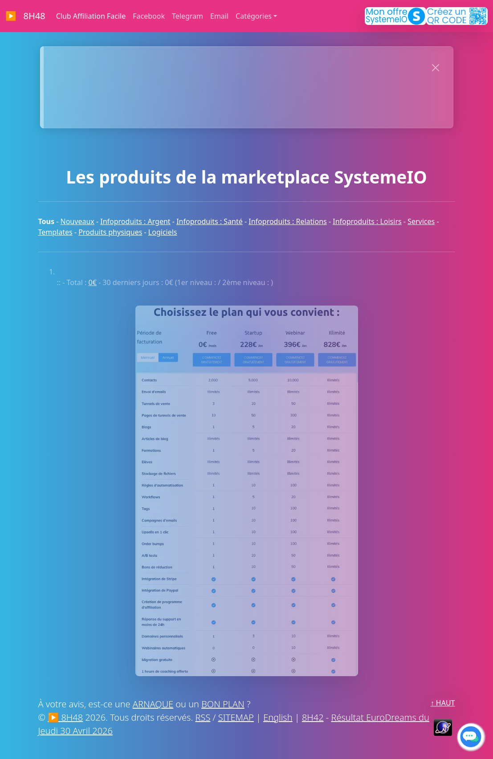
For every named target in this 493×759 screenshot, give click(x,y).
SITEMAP (236, 717)
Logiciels (162, 232)
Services (421, 221)
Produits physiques (110, 232)
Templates (55, 232)
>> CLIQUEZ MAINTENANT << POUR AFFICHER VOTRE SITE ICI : (232, 66)
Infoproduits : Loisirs (367, 221)
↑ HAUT (443, 703)
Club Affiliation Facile (91, 16)
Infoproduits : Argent (135, 221)
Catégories (254, 16)
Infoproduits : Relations (287, 221)
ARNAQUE (153, 704)
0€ (93, 282)
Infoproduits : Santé (209, 221)
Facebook (149, 16)
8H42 (313, 717)
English (277, 717)
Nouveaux (77, 221)
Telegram (187, 16)
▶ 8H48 (25, 16)
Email (219, 16)
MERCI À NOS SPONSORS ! (232, 108)
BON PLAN (222, 704)
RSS (203, 717)
